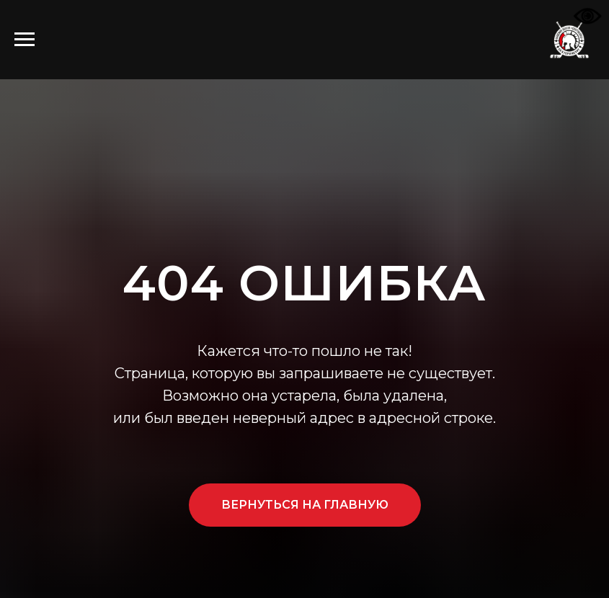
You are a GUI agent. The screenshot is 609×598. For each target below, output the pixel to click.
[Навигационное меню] (24, 39)
